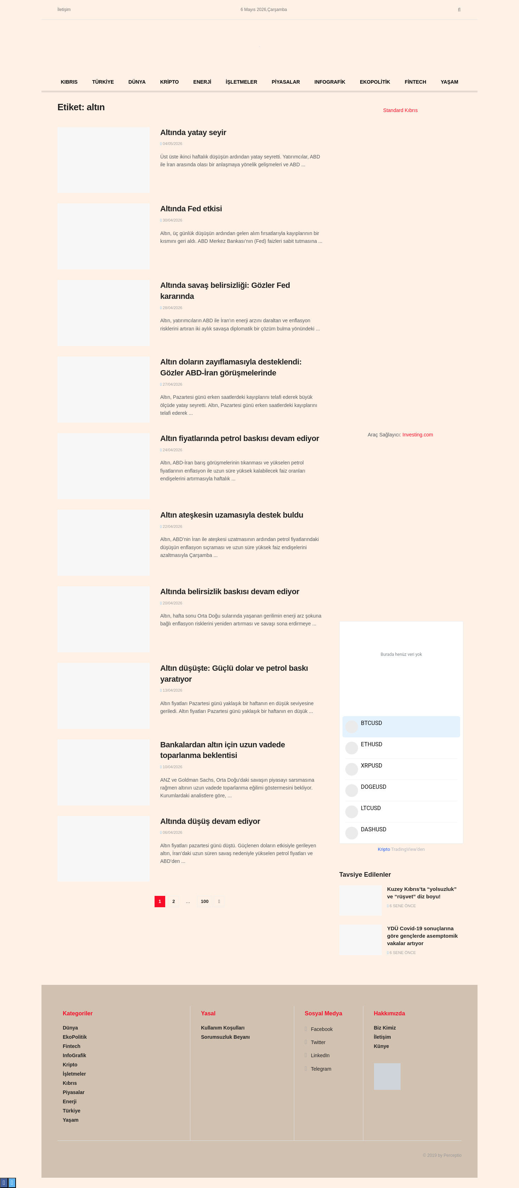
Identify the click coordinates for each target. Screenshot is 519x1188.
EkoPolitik (375, 82)
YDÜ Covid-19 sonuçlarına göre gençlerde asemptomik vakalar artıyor (422, 935)
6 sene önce (401, 906)
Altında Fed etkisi (191, 208)
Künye (381, 1046)
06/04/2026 (171, 832)
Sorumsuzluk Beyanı (225, 1037)
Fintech (415, 82)
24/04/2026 (171, 450)
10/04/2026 (171, 767)
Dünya (137, 82)
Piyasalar (286, 82)
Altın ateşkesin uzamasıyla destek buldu (231, 515)
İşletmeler (241, 82)
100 (205, 901)
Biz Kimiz (385, 1028)
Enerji (202, 82)
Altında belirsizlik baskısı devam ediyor (229, 591)
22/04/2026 (171, 526)
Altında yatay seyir (193, 132)
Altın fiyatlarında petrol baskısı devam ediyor (239, 438)
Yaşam (449, 82)
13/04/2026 (171, 690)
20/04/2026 (171, 603)
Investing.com (417, 434)
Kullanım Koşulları (223, 1028)
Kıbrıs (69, 82)
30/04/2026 (171, 220)
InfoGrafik (329, 82)
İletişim (64, 9)
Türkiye (103, 82)
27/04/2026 (171, 384)
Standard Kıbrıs (400, 110)
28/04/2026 (171, 308)
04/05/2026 (171, 143)
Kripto (169, 82)
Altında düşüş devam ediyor (210, 821)
